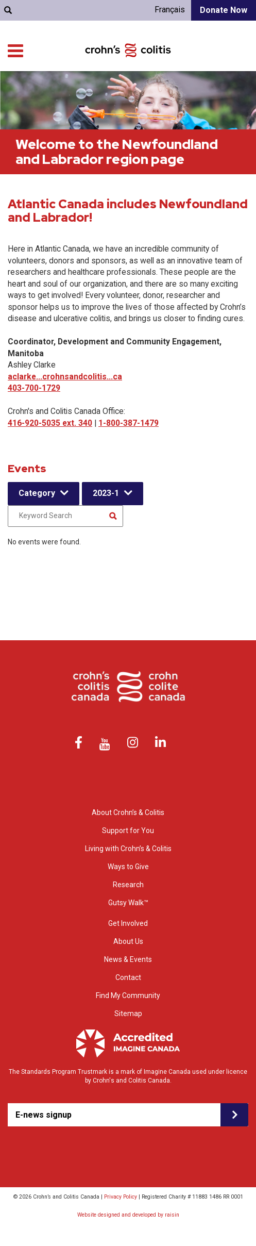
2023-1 (106, 493)
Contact (128, 977)
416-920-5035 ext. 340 (50, 423)
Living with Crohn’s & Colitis (206, 87)
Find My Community (128, 995)
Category (37, 493)
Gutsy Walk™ (128, 903)
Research (139, 98)
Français (170, 9)
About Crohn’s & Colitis (128, 812)
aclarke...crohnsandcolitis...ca (65, 376)
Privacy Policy (120, 1196)
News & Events (128, 959)
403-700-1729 (34, 388)
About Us (128, 941)
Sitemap (128, 1013)
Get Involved (230, 98)
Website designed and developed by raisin (128, 1214)
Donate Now (223, 10)
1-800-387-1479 (128, 423)
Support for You (128, 87)
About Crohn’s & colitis (59, 87)
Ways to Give (182, 98)
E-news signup (43, 1115)
